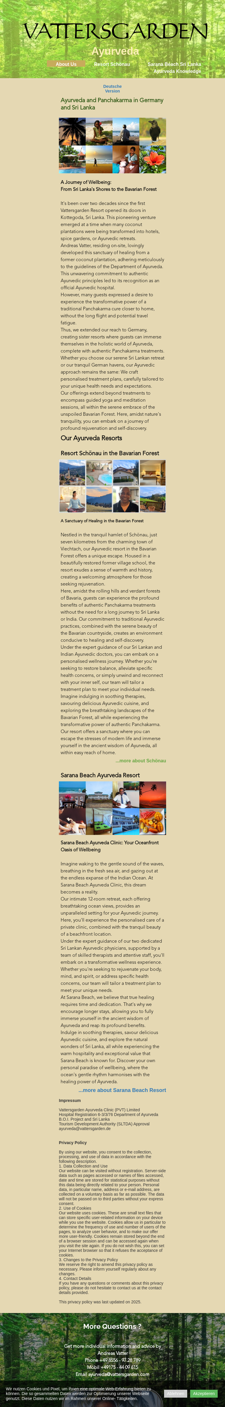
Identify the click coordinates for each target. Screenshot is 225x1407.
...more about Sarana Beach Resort (122, 1090)
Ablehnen (175, 1393)
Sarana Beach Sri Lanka (174, 64)
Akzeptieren (204, 1393)
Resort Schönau (112, 64)
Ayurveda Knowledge (177, 71)
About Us (66, 64)
